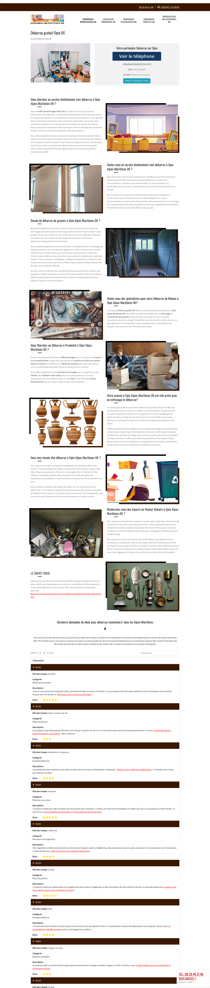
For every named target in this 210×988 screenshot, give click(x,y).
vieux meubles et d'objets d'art (109, 877)
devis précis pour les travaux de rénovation (70, 780)
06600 (38, 892)
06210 (38, 717)
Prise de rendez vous (137, 80)
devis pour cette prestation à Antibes (74, 680)
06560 (38, 767)
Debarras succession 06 (128, 20)
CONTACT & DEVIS (170, 7)
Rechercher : (160, 653)
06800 (38, 842)
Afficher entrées (42, 653)
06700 (38, 692)
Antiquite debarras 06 (108, 20)
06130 (38, 792)
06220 (38, 742)
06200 (38, 817)
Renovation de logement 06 (169, 19)
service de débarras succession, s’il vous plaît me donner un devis (72, 755)
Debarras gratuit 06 (149, 20)
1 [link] (165, 924)
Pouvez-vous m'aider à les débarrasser (134, 727)
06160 (38, 667)
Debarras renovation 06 (88, 20)
